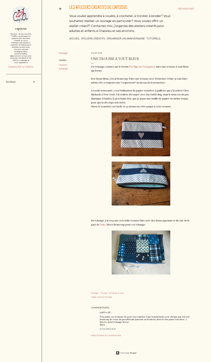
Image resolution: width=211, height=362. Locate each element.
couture (63, 65)
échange (63, 68)
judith (103, 312)
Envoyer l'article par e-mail (112, 293)
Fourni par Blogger (126, 353)
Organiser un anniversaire (126, 38)
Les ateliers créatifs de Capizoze (98, 8)
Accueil (74, 38)
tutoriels (153, 38)
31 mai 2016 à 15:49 (108, 329)
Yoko (103, 224)
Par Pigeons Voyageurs (142, 66)
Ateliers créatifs (93, 38)
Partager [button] (63, 53)
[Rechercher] (186, 8)
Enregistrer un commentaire (106, 335)
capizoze (21, 28)
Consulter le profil (21, 67)
